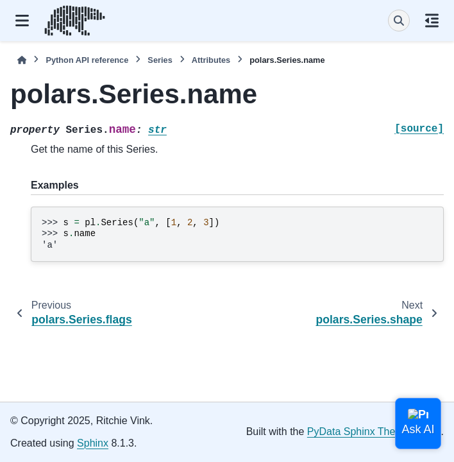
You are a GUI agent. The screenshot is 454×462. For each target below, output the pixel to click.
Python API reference (87, 60)
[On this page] (432, 20)
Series (159, 60)
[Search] (399, 20)
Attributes (211, 60)
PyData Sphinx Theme (358, 431)
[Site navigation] (22, 20)
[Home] (21, 60)
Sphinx (92, 443)
